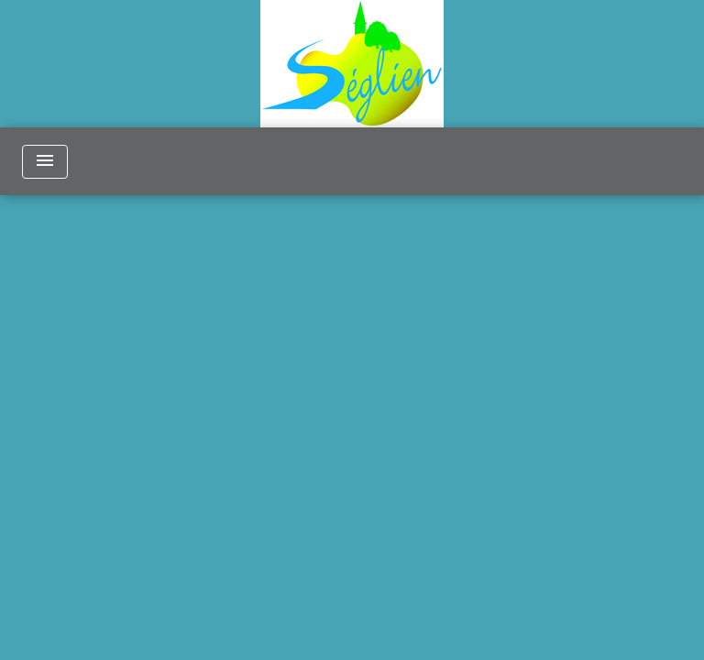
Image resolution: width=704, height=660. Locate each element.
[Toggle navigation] (45, 162)
